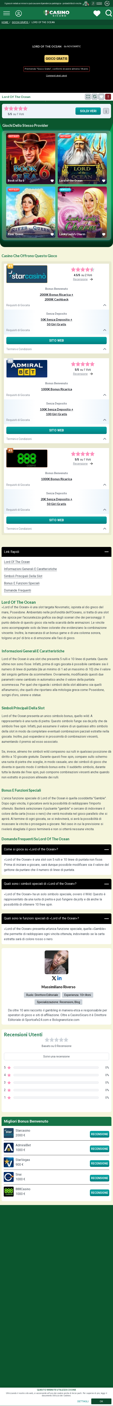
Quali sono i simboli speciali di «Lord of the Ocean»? (56, 884)
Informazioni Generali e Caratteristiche (30, 569)
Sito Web (56, 340)
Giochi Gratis (20, 22)
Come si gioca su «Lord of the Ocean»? (56, 850)
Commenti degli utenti (56, 75)
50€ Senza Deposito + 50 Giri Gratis (56, 321)
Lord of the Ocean (17, 562)
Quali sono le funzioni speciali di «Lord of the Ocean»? (56, 919)
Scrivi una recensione (56, 1056)
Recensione (99, 1134)
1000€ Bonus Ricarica (56, 389)
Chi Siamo (72, 1269)
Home (5, 22)
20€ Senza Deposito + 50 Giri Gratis (56, 501)
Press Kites (91, 1269)
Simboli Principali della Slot (23, 576)
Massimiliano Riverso (58, 987)
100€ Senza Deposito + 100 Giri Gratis (56, 411)
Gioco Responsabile (28, 1269)
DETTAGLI (83, 1401)
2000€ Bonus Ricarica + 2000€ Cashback (56, 297)
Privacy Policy (53, 1269)
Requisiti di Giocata (56, 305)
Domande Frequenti (17, 590)
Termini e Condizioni (56, 349)
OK (101, 1401)
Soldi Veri (88, 111)
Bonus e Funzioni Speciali (22, 583)
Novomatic (74, 46)
